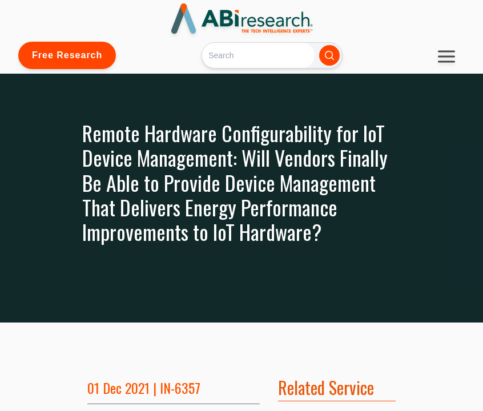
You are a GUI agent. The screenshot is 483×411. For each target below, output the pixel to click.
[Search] (258, 55)
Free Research (67, 55)
